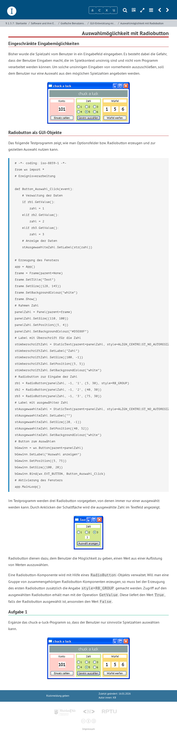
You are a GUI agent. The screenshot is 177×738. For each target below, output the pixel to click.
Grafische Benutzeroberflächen (74, 23)
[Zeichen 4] (114, 10)
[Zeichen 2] (99, 10)
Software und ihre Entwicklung (44, 23)
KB (114, 697)
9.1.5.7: (10, 23)
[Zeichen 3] (106, 10)
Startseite (21, 23)
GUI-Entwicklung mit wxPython (103, 23)
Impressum (88, 729)
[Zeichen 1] (92, 10)
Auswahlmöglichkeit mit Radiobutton (142, 23)
